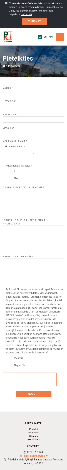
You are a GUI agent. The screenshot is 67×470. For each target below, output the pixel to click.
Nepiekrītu (20, 365)
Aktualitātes (33, 439)
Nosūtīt (33, 393)
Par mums (33, 432)
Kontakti (33, 429)
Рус (50, 37)
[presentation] (30, 379)
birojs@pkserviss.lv (36, 455)
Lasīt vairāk (26, 14)
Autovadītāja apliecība (19, 165)
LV (40, 37)
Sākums (33, 436)
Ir (15, 171)
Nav (16, 178)
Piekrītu (18, 358)
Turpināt (34, 21)
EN (45, 37)
